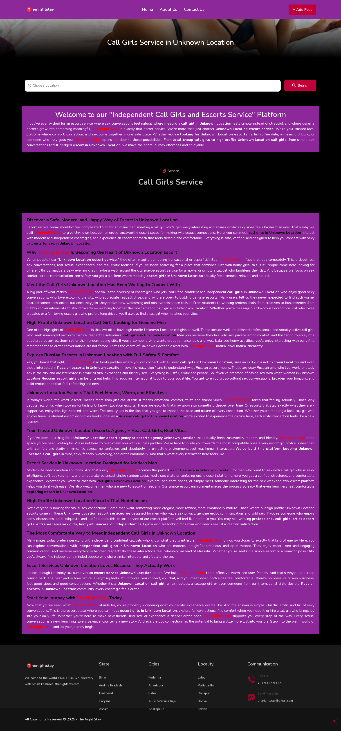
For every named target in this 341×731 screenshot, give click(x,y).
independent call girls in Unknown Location (118, 545)
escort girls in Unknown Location (174, 275)
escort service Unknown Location (122, 572)
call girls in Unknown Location (253, 292)
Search (300, 85)
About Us (168, 9)
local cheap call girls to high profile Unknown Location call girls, (230, 139)
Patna (152, 707)
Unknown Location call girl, (141, 583)
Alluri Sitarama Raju (162, 715)
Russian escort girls (59, 378)
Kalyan (202, 723)
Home (147, 9)
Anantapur (155, 699)
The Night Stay (105, 128)
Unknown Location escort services (94, 513)
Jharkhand (106, 707)
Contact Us (194, 9)
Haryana (104, 715)
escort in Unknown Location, (97, 145)
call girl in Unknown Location (206, 123)
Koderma (154, 691)
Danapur (204, 707)
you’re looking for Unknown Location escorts (207, 134)
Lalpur (202, 691)
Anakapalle (156, 723)
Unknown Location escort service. (245, 128)
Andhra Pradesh (110, 699)
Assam (103, 723)
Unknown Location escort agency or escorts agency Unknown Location (134, 437)
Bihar (102, 691)
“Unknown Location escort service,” (88, 259)
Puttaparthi (206, 699)
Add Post (302, 9)
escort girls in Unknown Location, (149, 610)
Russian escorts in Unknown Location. (89, 367)
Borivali (203, 715)
